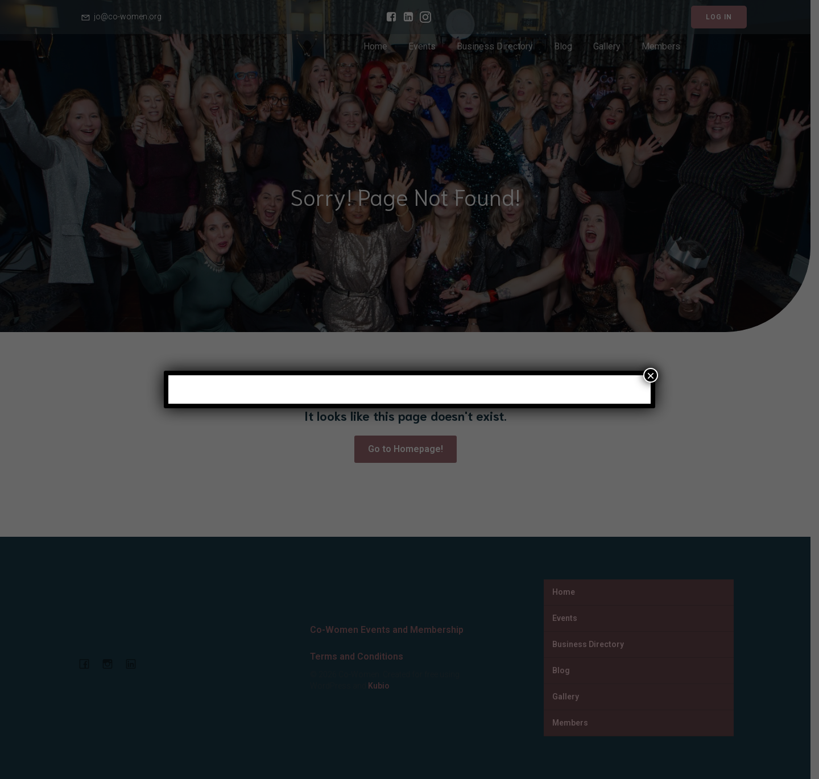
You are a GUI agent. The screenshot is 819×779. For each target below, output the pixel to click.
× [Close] (651, 375)
